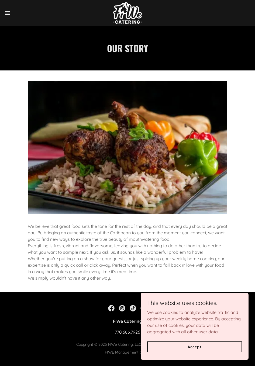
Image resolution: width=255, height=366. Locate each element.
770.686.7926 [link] (127, 332)
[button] (21, 13)
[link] (127, 13)
